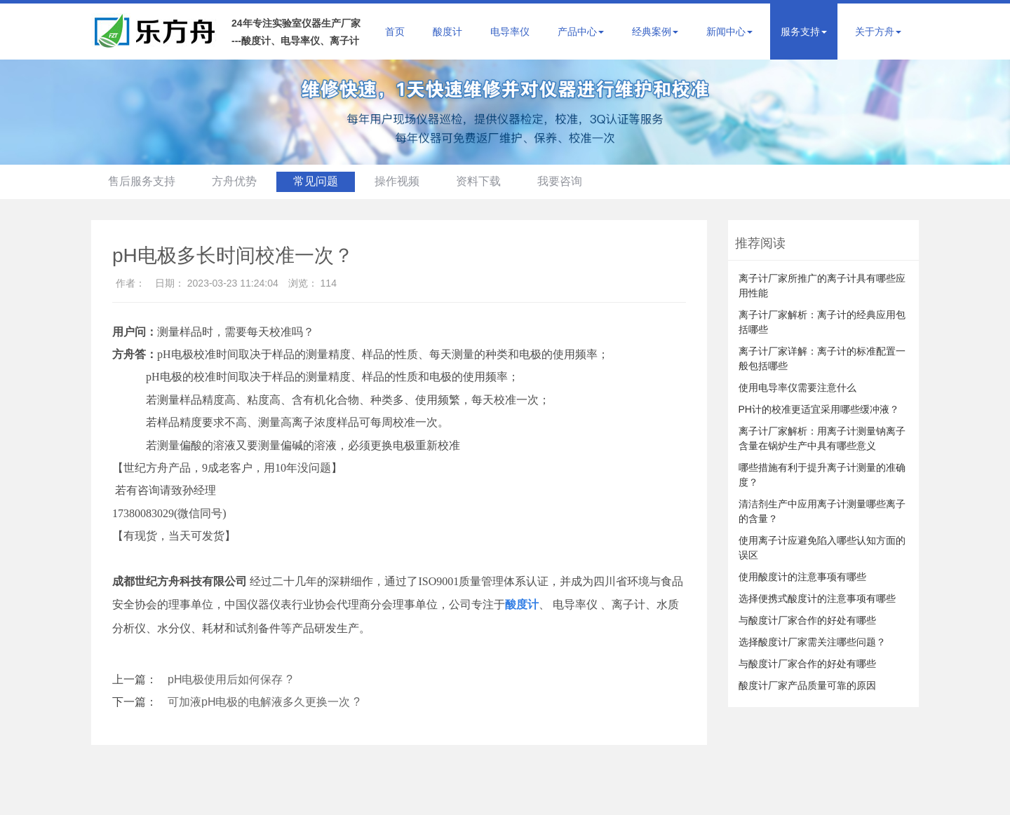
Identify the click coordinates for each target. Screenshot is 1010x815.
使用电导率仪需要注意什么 (797, 387)
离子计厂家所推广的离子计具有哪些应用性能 (822, 286)
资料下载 (484, 181)
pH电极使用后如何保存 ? (230, 679)
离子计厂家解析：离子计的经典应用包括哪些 (822, 322)
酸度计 (447, 31)
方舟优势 (236, 181)
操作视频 (401, 181)
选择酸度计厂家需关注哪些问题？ (812, 642)
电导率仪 (510, 31)
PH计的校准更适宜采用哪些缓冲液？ (819, 409)
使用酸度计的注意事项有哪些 (802, 576)
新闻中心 (729, 31)
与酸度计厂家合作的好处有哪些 (807, 620)
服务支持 (804, 31)
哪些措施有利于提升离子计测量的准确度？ (822, 475)
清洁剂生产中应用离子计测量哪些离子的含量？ (822, 511)
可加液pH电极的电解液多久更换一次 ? (264, 702)
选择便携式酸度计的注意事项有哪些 (817, 598)
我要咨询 (566, 181)
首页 (395, 31)
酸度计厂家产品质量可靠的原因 (807, 685)
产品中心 (581, 31)
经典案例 (655, 31)
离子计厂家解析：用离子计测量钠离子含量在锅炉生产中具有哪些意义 (822, 438)
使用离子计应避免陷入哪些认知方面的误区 (822, 548)
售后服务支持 (142, 181)
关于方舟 (878, 31)
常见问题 (319, 181)
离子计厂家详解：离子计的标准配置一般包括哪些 (822, 358)
